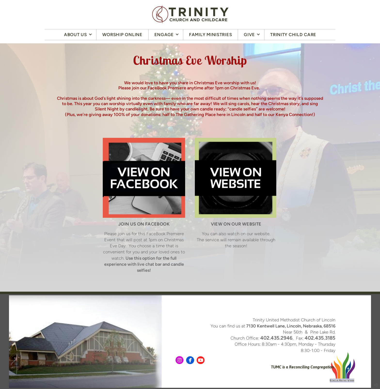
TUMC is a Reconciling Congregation (302, 367)
